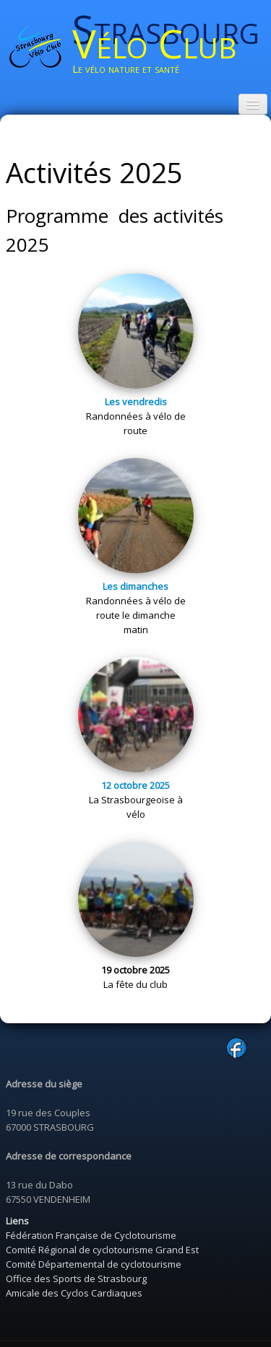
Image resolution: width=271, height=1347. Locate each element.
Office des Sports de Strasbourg (76, 1278)
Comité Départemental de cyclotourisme (93, 1264)
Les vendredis (136, 401)
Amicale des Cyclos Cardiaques (74, 1292)
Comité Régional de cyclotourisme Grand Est (102, 1249)
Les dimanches (135, 586)
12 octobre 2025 (135, 785)
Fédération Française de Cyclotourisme (91, 1235)
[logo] (171, 48)
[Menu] (252, 104)
